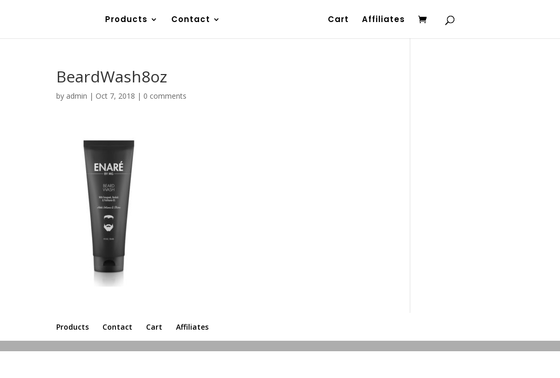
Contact (190, 20)
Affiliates (383, 20)
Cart (338, 20)
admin (76, 96)
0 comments (164, 96)
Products (126, 20)
